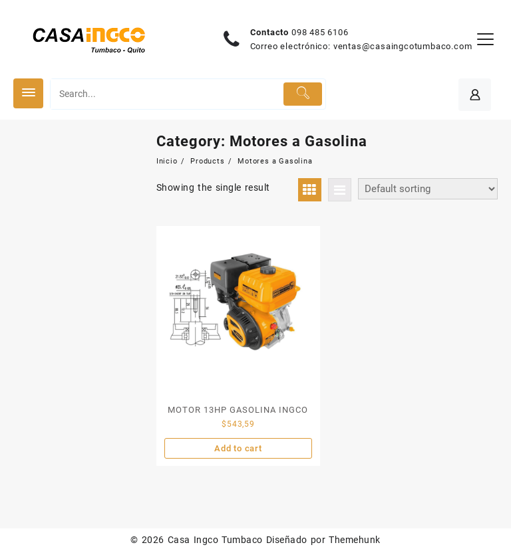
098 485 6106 (320, 32)
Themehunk (354, 539)
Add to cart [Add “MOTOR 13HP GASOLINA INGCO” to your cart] (238, 448)
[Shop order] (428, 188)
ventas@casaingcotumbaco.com (402, 46)
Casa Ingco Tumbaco (215, 539)
